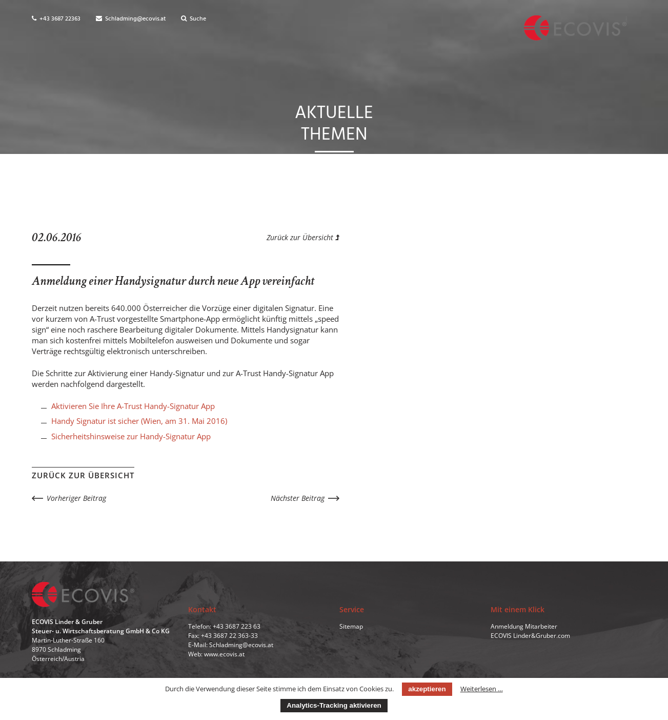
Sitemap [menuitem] (351, 626)
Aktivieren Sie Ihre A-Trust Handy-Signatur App (133, 406)
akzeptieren (427, 689)
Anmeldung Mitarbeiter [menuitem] (524, 626)
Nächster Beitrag (298, 498)
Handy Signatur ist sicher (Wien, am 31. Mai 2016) (139, 421)
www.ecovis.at (224, 654)
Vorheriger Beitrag (76, 498)
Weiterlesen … (481, 688)
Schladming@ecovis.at (131, 19)
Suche (193, 19)
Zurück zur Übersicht (303, 237)
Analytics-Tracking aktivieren (334, 705)
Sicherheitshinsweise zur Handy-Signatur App (131, 436)
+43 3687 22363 (56, 19)
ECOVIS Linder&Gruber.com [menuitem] (530, 635)
